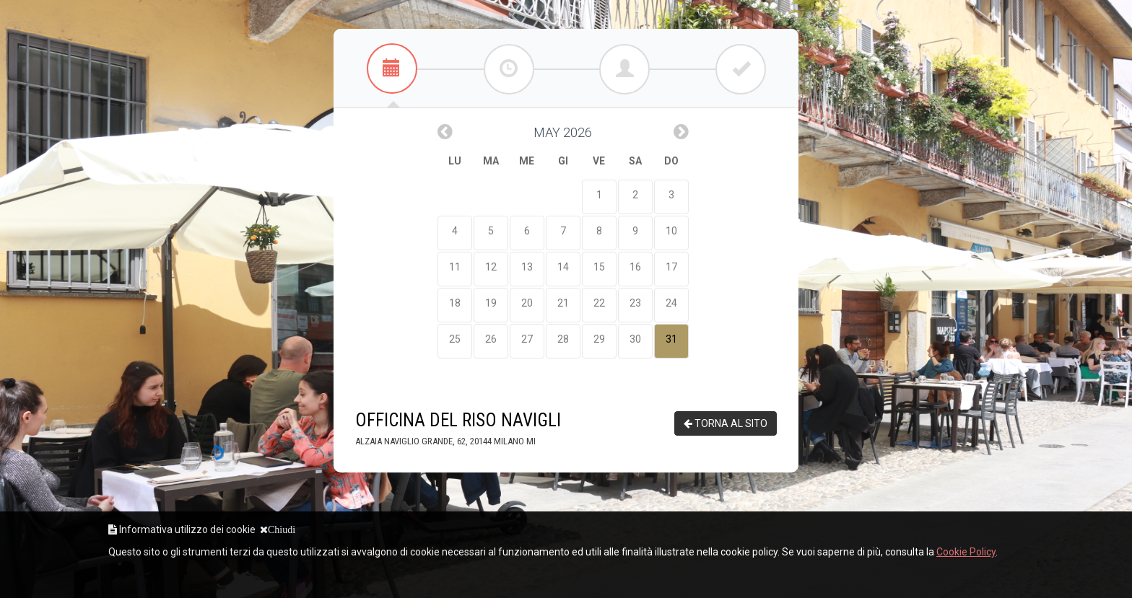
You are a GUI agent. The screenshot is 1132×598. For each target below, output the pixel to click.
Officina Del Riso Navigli (458, 429)
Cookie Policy (966, 552)
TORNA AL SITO (725, 423)
